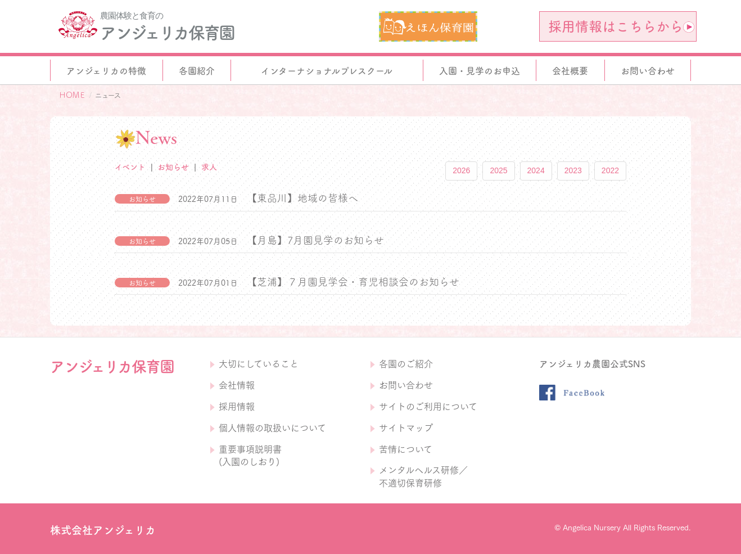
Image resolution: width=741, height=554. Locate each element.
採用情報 (237, 406)
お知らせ (173, 167)
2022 (610, 170)
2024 (536, 170)
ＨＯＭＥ (71, 95)
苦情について (405, 449)
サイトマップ (406, 428)
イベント (130, 167)
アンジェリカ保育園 (167, 32)
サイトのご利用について (428, 406)
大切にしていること (259, 363)
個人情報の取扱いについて (272, 428)
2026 (461, 170)
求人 (209, 167)
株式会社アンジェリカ (103, 530)
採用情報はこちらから (621, 26)
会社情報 (237, 385)
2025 (498, 170)
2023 (573, 170)
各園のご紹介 (406, 363)
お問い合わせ (406, 385)
